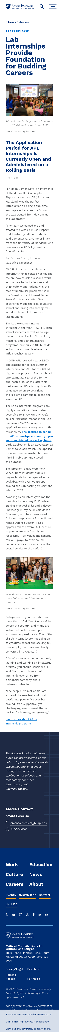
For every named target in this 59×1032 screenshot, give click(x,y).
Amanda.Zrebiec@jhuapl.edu (28, 823)
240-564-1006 (18, 829)
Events (11, 895)
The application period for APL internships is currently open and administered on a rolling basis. (29, 436)
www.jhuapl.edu (16, 788)
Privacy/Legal (14, 969)
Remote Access (11, 976)
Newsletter (27, 895)
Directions (33, 969)
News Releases (17, 22)
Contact (45, 895)
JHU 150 (11, 904)
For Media (33, 978)
